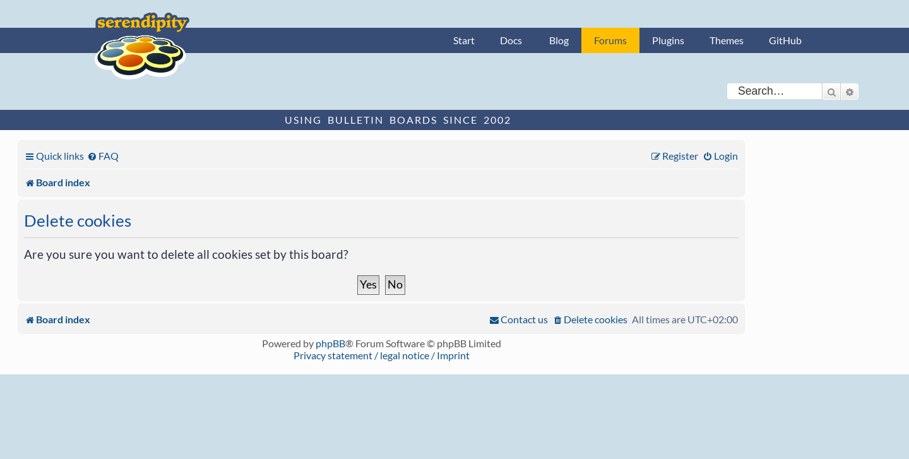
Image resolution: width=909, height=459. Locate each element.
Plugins (668, 40)
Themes (727, 40)
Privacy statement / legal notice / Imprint (382, 355)
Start (464, 40)
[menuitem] (103, 156)
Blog (559, 40)
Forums (610, 40)
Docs (511, 40)
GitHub (785, 40)
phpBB (330, 343)
